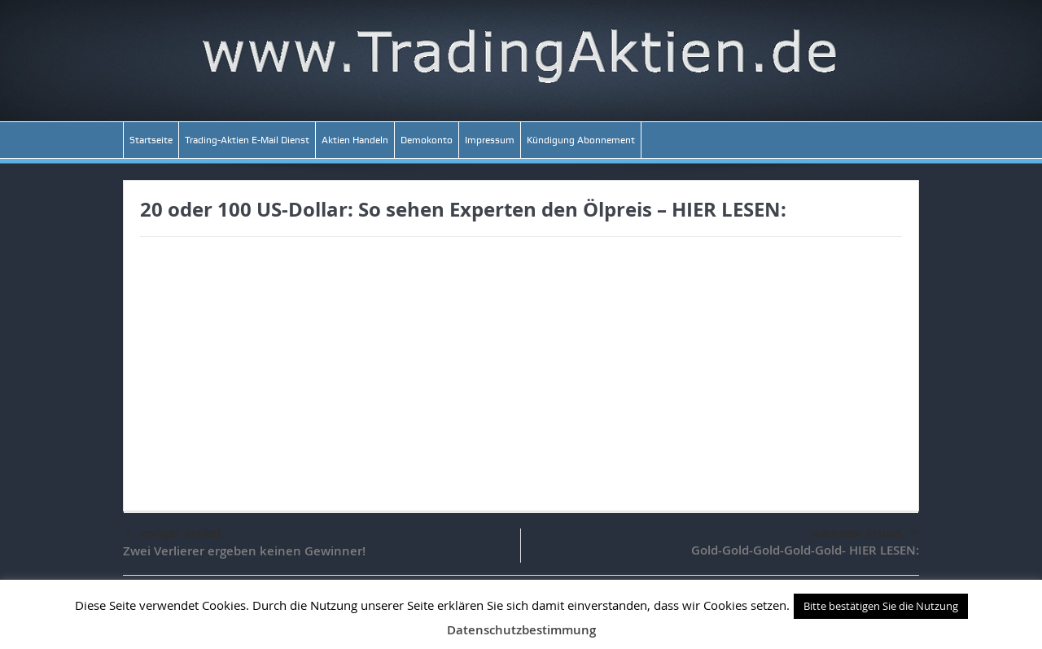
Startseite (151, 140)
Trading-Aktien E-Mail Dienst (247, 140)
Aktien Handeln (355, 140)
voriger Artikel (173, 534)
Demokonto (427, 140)
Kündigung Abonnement (581, 140)
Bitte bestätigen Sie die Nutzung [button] (880, 606)
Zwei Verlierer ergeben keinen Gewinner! (244, 550)
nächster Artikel (864, 533)
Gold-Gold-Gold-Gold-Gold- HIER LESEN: (805, 550)
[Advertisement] (521, 364)
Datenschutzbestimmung (521, 629)
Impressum (489, 140)
